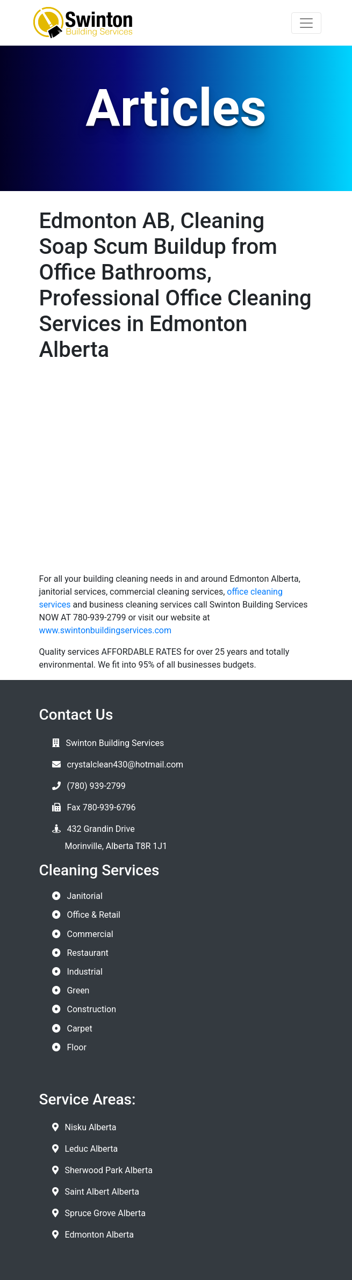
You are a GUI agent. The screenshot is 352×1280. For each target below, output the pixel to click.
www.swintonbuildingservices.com (105, 630)
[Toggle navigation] (306, 23)
